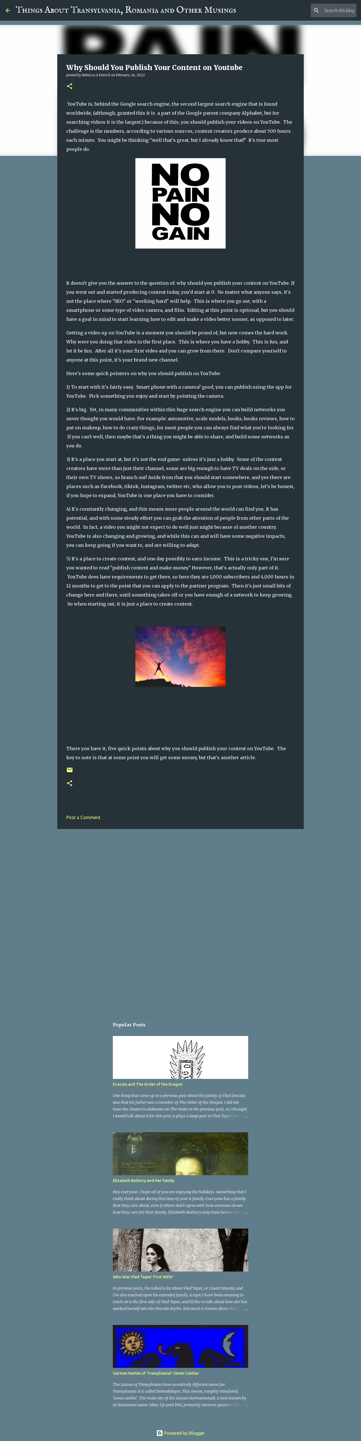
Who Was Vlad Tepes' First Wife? (143, 1277)
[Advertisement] (180, 877)
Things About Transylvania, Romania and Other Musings (126, 10)
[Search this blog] (326, 10)
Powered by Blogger (180, 1433)
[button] (69, 86)
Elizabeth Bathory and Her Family (143, 1180)
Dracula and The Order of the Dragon (147, 1084)
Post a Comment (83, 817)
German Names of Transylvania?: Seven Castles (156, 1373)
